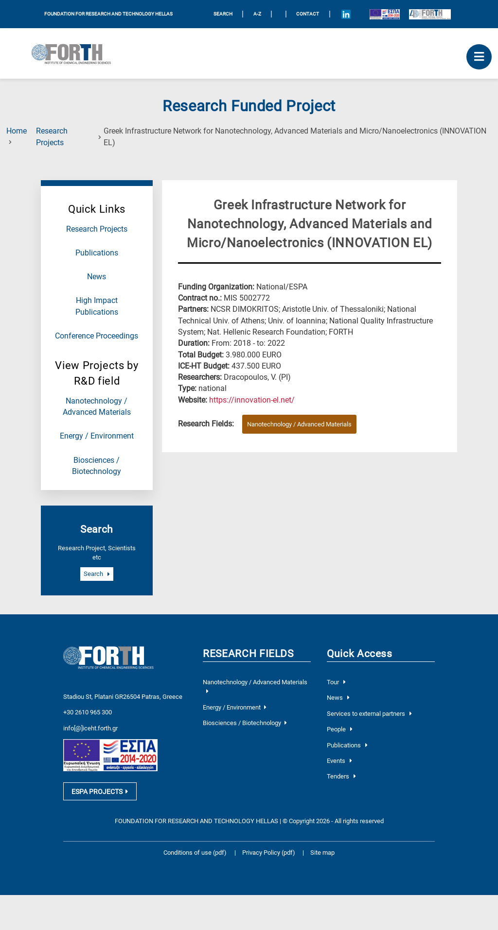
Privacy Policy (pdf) (269, 855)
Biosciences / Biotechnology (244, 723)
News (96, 276)
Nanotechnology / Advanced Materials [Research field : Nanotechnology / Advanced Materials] (299, 424)
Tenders (341, 776)
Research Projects (96, 229)
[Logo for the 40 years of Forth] (430, 14)
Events (339, 760)
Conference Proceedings (96, 336)
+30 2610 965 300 (87, 711)
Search (97, 574)
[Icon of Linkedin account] (346, 14)
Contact (307, 14)
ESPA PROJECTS (99, 794)
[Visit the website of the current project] (252, 400)
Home (16, 131)
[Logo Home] (75, 53)
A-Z (257, 14)
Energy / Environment (97, 436)
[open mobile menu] (479, 56)
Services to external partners (369, 713)
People (340, 729)
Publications (96, 253)
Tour (336, 682)
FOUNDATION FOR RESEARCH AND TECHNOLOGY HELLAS (108, 14)
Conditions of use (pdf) (195, 855)
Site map (322, 855)
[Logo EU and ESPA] (384, 14)
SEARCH (222, 14)
